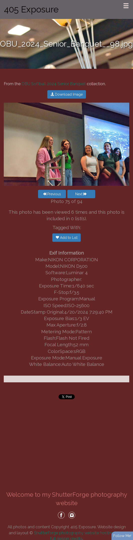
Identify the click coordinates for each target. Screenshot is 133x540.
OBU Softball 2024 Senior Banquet (54, 83)
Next (81, 194)
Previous (52, 194)
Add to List (67, 238)
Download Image (66, 94)
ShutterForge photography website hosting (74, 532)
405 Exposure (31, 9)
